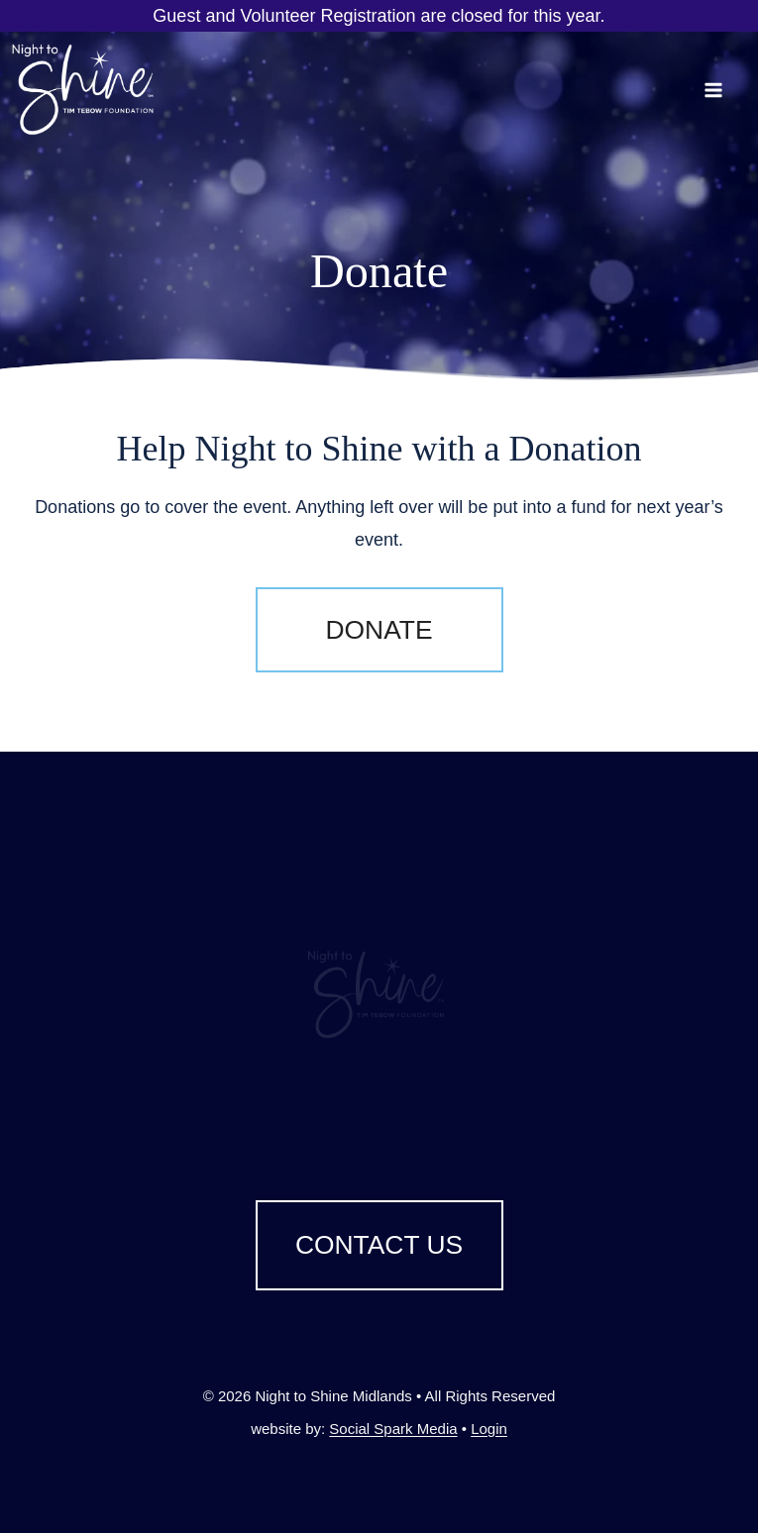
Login (489, 1428)
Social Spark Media (393, 1428)
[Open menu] (727, 89)
